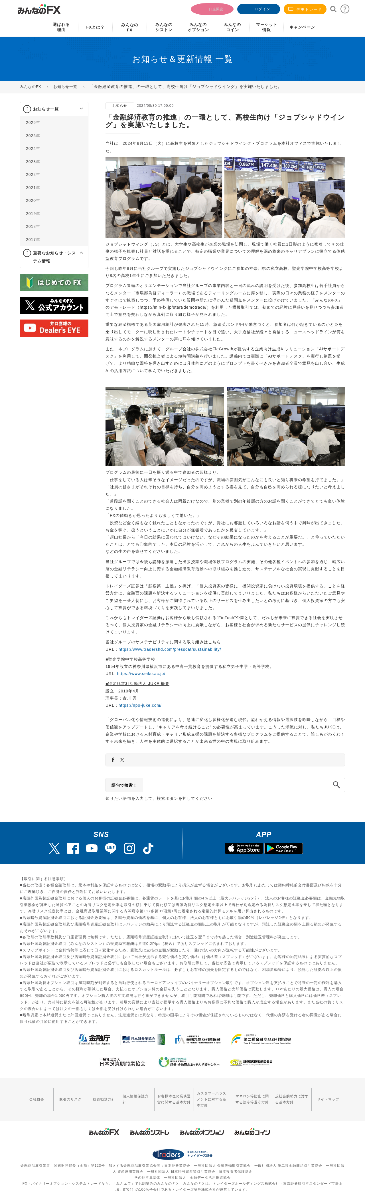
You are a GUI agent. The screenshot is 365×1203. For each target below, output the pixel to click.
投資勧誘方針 (93, 1095)
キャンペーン (302, 27)
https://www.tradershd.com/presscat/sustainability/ (170, 649)
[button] (76, 109)
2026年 (33, 122)
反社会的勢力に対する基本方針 (292, 1095)
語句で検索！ (124, 785)
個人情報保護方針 (122, 1095)
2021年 (33, 187)
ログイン (258, 8)
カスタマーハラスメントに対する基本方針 (203, 1095)
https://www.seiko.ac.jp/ (141, 673)
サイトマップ (330, 1095)
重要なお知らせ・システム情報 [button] (54, 257)
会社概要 (34, 1095)
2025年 (33, 135)
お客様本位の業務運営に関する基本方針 (158, 1095)
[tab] (54, 109)
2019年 (33, 213)
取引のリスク (64, 1095)
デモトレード (305, 9)
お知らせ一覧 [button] (46, 109)
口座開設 (211, 8)
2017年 (33, 239)
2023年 (33, 161)
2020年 (33, 200)
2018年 (33, 226)
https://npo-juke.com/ (140, 705)
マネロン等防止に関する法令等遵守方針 (246, 1095)
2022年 (33, 174)
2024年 (33, 148)
